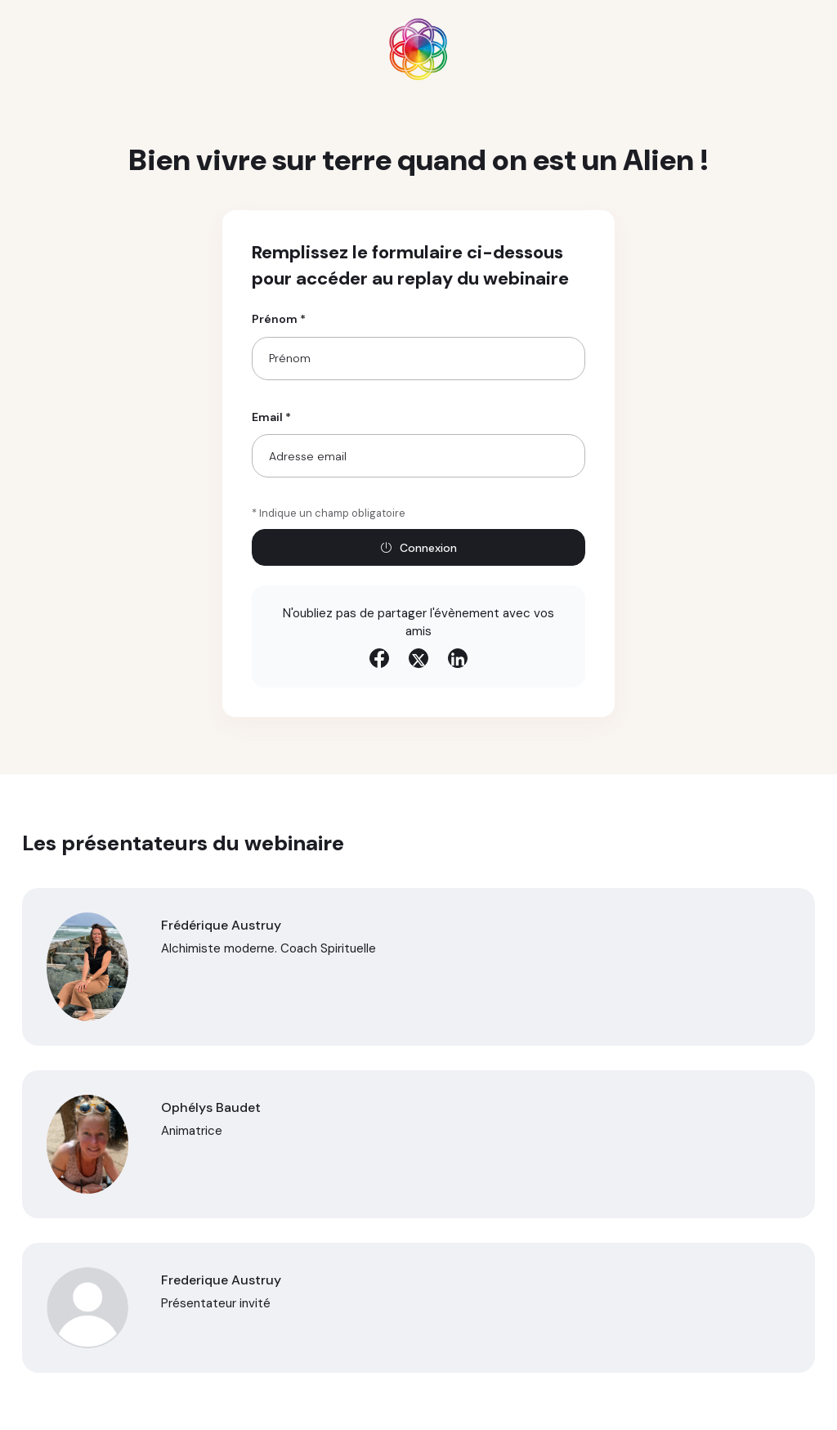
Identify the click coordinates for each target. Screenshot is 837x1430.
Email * (271, 417)
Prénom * (279, 319)
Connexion (418, 547)
